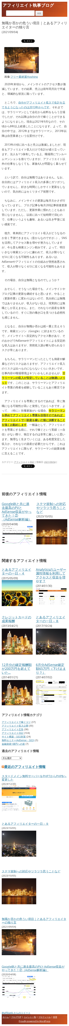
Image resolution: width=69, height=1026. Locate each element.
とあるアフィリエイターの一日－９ (25, 824)
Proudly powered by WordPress (34, 1021)
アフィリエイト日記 (24, 462)
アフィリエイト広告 (12, 729)
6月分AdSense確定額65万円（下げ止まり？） (51, 668)
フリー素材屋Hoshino (24, 77)
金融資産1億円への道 (13, 743)
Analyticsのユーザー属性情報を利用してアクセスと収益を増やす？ (51, 575)
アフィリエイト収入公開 (15, 725)
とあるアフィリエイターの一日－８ (50, 619)
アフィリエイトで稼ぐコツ (16, 722)
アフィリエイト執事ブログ (28, 5)
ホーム (6, 1017)
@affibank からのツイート (16, 1012)
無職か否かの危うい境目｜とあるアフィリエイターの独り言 (34, 920)
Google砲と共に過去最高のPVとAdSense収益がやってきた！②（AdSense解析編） (17, 511)
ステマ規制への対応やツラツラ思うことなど (51, 507)
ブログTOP (16, 1017)
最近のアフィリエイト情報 (24, 766)
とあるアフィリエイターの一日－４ (16, 571)
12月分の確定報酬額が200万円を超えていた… (17, 668)
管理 (55, 1017)
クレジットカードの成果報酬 (16, 619)
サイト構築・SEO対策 (14, 736)
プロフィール (44, 1017)
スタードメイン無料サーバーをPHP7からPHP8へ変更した (34, 777)
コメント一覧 (30, 1017)
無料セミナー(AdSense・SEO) (18, 740)
